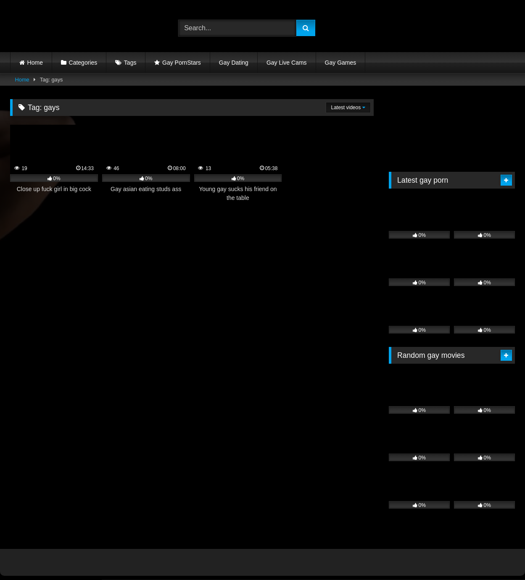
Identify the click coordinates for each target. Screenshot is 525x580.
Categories (83, 62)
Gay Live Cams (286, 62)
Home (35, 62)
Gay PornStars (181, 62)
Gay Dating (233, 62)
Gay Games (340, 62)
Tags (130, 62)
